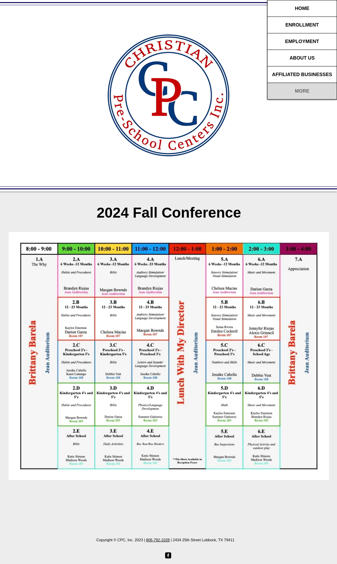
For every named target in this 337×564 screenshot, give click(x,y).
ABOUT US (302, 58)
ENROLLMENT (302, 25)
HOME (302, 8)
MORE (302, 91)
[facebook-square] (168, 555)
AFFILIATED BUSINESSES (302, 74)
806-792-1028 (158, 540)
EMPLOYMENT (302, 41)
